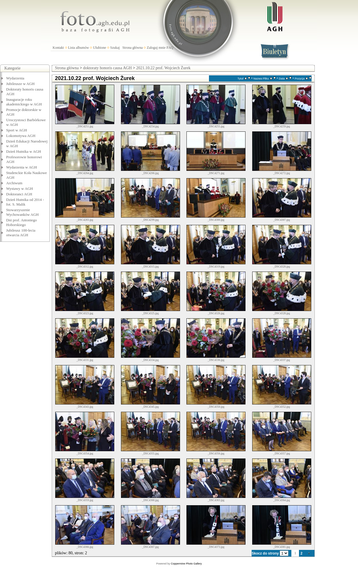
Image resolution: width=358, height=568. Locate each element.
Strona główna (132, 48)
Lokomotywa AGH (20, 135)
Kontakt (58, 48)
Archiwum (14, 183)
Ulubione (99, 48)
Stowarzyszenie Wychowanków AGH (22, 212)
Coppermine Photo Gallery (186, 563)
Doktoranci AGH (19, 194)
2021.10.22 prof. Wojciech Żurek (163, 68)
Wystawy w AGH (19, 188)
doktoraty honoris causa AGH (107, 68)
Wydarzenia (15, 78)
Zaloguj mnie (156, 48)
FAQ (170, 48)
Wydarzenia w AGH (21, 167)
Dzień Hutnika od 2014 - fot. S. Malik (25, 201)
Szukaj (115, 48)
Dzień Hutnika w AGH (23, 151)
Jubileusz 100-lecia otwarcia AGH (20, 232)
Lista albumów (78, 48)
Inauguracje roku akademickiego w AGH (24, 101)
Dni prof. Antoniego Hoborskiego (21, 222)
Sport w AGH (16, 130)
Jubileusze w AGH (20, 83)
